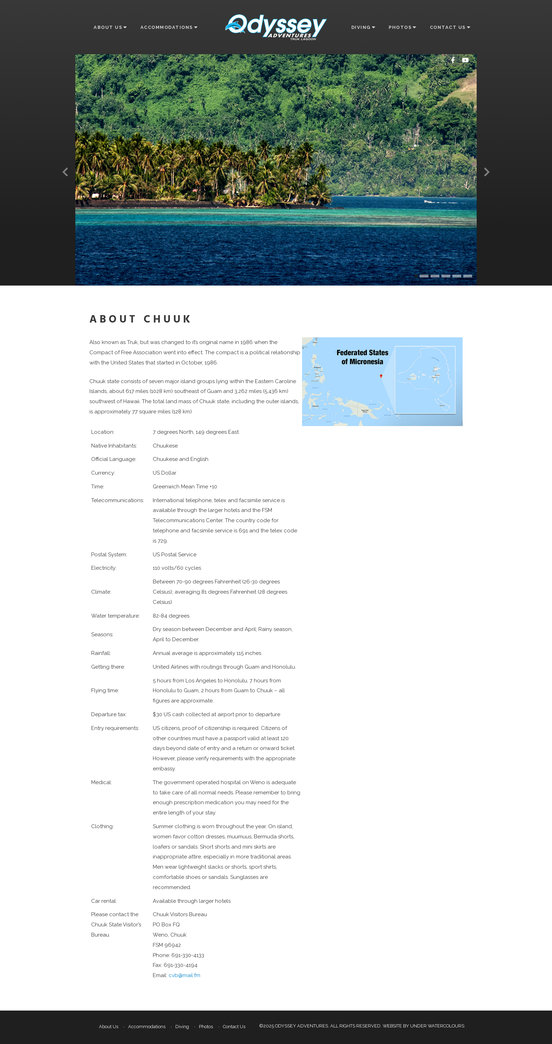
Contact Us (450, 27)
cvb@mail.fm (184, 975)
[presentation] (65, 172)
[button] (416, 276)
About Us (110, 27)
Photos (402, 27)
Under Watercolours (437, 1026)
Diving (363, 27)
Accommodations (168, 27)
